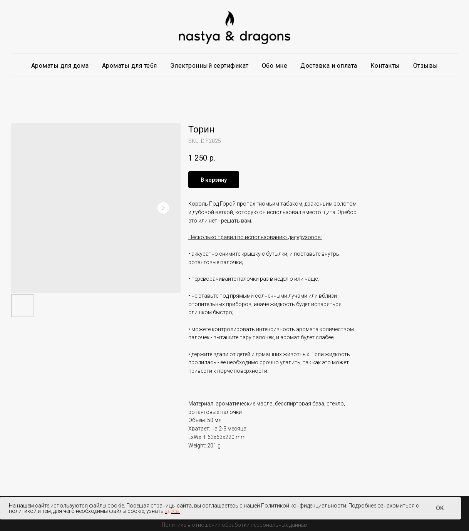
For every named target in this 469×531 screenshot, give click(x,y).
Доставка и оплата (328, 65)
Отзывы (425, 65)
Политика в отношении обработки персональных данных (235, 525)
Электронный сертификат (209, 65)
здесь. (172, 511)
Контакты (385, 65)
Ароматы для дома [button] (60, 65)
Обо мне (275, 65)
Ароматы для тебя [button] (129, 65)
